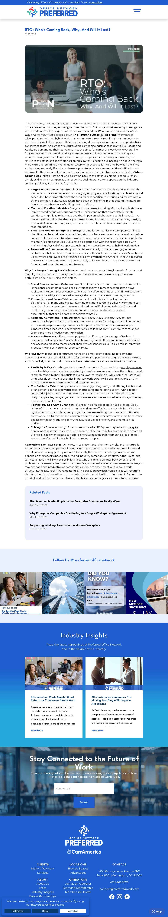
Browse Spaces (78, 868)
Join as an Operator (78, 883)
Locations (78, 864)
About (43, 879)
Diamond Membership (78, 888)
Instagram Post (21, 593)
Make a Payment (42, 868)
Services (42, 872)
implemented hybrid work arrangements (56, 211)
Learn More (96, 2)
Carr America (84, 851)
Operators (78, 879)
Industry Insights (43, 892)
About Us (42, 883)
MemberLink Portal (78, 892)
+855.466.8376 (119, 882)
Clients (43, 864)
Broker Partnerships (42, 896)
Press (42, 888)
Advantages (78, 872)
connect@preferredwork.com (119, 889)
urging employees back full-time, (98, 193)
